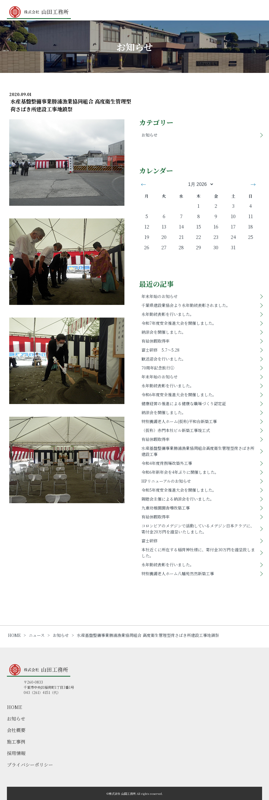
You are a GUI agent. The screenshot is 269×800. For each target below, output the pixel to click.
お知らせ (149, 135)
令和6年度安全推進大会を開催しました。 (178, 394)
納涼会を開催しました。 (163, 332)
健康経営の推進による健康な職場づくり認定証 (183, 403)
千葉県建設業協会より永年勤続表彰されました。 (185, 305)
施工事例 (16, 741)
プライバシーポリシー (30, 764)
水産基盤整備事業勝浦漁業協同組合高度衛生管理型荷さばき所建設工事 (197, 451)
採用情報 (16, 753)
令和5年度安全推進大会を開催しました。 (178, 490)
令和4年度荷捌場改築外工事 (166, 463)
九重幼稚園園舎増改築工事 (165, 508)
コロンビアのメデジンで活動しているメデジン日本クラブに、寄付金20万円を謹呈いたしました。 (197, 529)
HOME (14, 707)
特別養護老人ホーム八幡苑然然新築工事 (177, 573)
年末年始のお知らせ (159, 296)
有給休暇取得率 (155, 341)
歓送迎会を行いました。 (163, 359)
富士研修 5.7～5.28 (160, 350)
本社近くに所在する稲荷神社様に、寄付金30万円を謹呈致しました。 (198, 553)
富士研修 (149, 541)
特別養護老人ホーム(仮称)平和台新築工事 (179, 421)
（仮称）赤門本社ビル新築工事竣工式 (175, 430)
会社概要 (16, 730)
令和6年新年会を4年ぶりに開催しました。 (180, 472)
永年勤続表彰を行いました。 (167, 314)
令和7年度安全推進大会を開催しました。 (178, 323)
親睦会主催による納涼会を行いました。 (177, 499)
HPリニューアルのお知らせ (166, 481)
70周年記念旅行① (157, 368)
